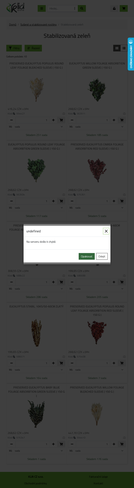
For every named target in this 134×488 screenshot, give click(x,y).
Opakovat (86, 256)
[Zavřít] (106, 231)
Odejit (101, 256)
